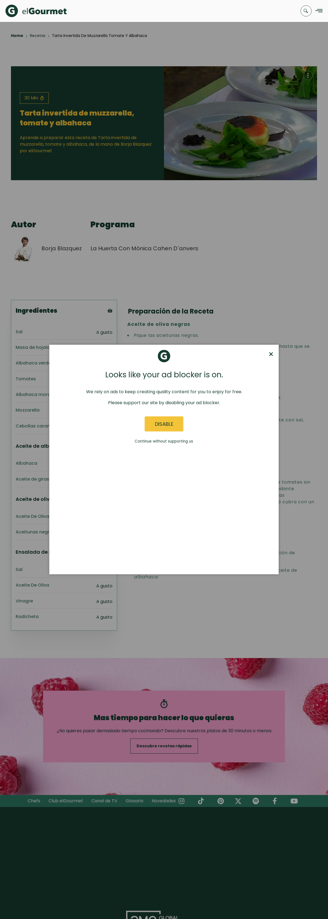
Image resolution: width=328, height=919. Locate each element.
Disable (164, 423)
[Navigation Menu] (317, 11)
